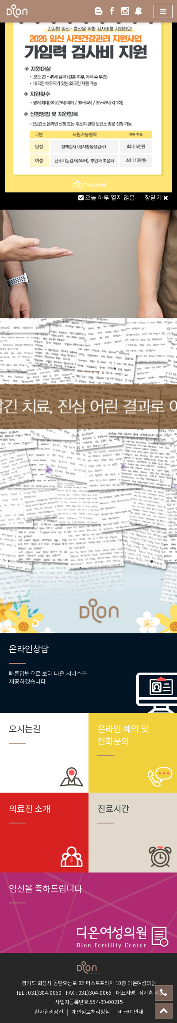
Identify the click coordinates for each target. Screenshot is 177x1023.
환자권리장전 (49, 1012)
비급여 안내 (130, 1012)
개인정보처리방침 (91, 1012)
